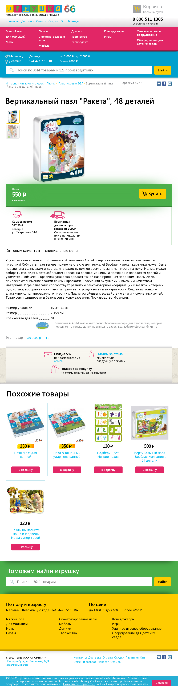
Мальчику (16, 56)
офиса (58, 361)
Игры (108, 36)
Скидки (53, 21)
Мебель (44, 45)
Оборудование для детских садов (150, 41)
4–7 (37, 61)
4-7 (47, 337)
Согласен (162, 682)
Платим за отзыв (110, 353)
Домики (77, 31)
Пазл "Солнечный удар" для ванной (67, 454)
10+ (51, 61)
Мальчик (12, 610)
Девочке (15, 61)
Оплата (41, 21)
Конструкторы (114, 31)
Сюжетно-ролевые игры (52, 38)
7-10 (44, 61)
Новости (103, 662)
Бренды (73, 21)
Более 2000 (69, 61)
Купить (155, 193)
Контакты (12, 21)
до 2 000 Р (113, 610)
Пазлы (43, 31)
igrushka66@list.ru (17, 665)
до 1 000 (67, 56)
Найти (163, 70)
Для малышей (16, 36)
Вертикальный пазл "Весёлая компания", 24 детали (150, 456)
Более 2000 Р (132, 610)
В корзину (26, 470)
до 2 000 (83, 56)
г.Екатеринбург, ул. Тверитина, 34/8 (27, 661)
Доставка (27, 21)
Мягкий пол (14, 31)
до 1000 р (34, 337)
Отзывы (116, 662)
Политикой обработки (79, 684)
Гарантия (132, 657)
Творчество (79, 36)
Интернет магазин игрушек (24, 83)
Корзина (152, 6)
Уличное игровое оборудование (149, 32)
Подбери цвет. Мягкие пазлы (108, 454)
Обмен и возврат (85, 662)
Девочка (28, 610)
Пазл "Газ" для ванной (25, 454)
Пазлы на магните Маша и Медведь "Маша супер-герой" (25, 533)
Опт (63, 21)
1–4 (31, 61)
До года (34, 56)
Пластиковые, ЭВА (70, 83)
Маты (10, 42)
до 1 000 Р (96, 610)
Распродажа (79, 42)
